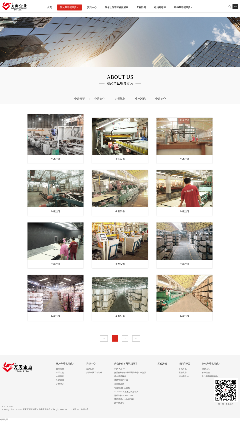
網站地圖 (4, 419)
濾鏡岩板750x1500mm (123, 395)
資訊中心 (91, 7)
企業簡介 (160, 98)
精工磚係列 (119, 403)
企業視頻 (120, 98)
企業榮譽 (79, 98)
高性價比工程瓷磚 (94, 372)
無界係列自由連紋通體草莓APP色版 (130, 372)
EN (235, 6)
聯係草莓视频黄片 (183, 7)
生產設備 (140, 98)
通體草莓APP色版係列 (124, 399)
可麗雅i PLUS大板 (122, 388)
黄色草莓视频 (120, 376)
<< (104, 338)
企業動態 (90, 369)
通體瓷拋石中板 (121, 380)
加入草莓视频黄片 (210, 376)
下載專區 (183, 369)
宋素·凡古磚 (119, 369)
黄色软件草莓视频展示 (116, 7)
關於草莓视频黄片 (69, 7)
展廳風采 (183, 372)
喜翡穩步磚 (119, 384)
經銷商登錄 (184, 376)
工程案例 (141, 7)
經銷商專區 (160, 7)
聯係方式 (206, 369)
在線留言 (206, 372)
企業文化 (99, 98)
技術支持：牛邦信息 (80, 409)
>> (136, 338)
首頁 (49, 7)
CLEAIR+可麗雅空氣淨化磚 (126, 392)
